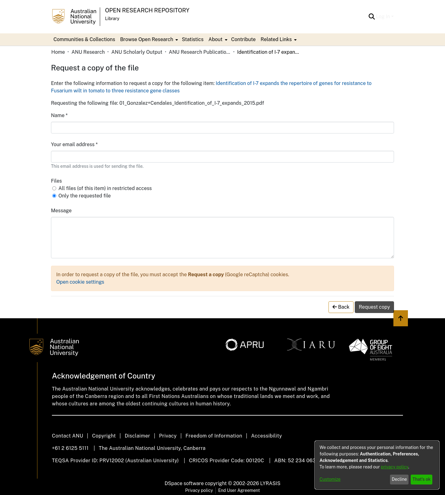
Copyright (104, 436)
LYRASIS (270, 483)
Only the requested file (84, 196)
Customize (330, 479)
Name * (59, 115)
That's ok (422, 479)
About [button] (215, 39)
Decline (399, 479)
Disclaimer (137, 436)
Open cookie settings (80, 282)
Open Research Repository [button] (147, 10)
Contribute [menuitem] (243, 39)
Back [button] (341, 307)
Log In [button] (383, 16)
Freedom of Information (213, 436)
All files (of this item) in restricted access (105, 188)
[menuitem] (149, 39)
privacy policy (394, 466)
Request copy (374, 307)
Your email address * (74, 144)
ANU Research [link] (88, 52)
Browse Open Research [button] (146, 39)
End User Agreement (239, 490)
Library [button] (112, 18)
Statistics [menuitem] (192, 39)
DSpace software (184, 483)
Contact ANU (67, 436)
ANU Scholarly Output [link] (136, 52)
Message (61, 211)
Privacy (168, 436)
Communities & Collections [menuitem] (84, 39)
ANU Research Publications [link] (200, 52)
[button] (372, 16)
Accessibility (266, 436)
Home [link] (58, 52)
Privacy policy (199, 490)
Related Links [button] (276, 39)
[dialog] (377, 465)
